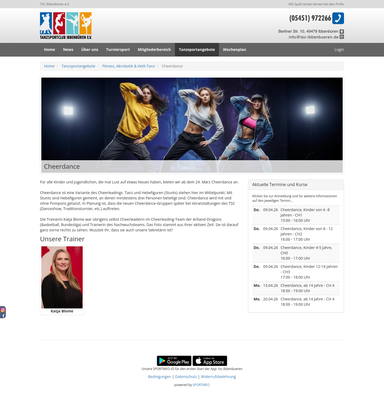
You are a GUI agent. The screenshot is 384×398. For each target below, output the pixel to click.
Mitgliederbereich (154, 49)
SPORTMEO (201, 385)
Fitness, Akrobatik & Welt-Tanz (128, 66)
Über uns (89, 49)
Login (339, 49)
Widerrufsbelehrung (218, 376)
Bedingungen (159, 376)
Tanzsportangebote (197, 49)
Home (49, 49)
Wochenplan (234, 49)
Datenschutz (186, 376)
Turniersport (118, 49)
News (68, 49)
